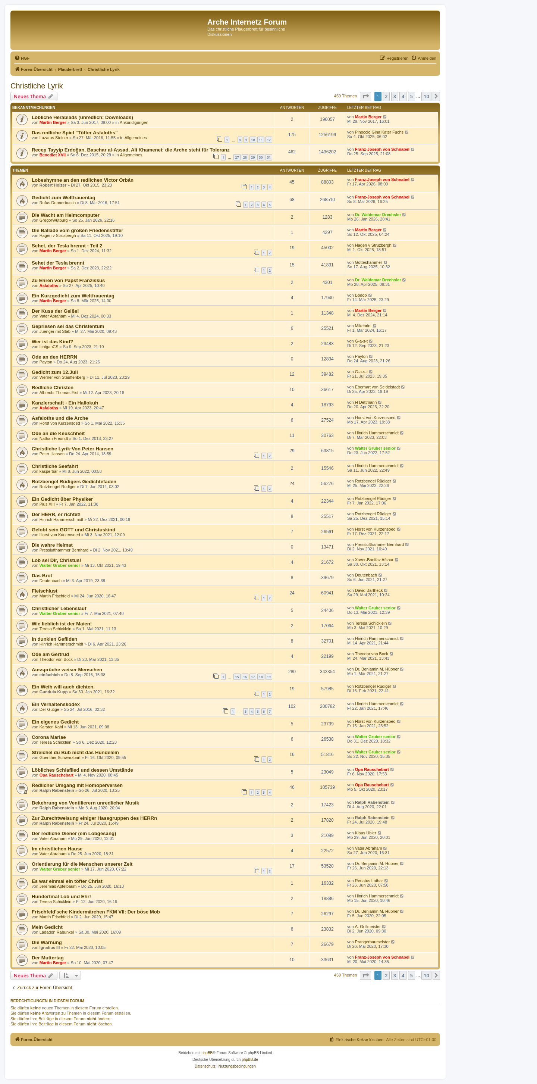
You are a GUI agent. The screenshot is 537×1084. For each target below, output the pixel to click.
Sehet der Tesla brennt (58, 263)
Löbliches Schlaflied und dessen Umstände (82, 770)
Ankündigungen (134, 122)
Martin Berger (53, 122)
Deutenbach (51, 580)
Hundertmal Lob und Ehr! (61, 896)
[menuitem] (21, 58)
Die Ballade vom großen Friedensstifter (77, 230)
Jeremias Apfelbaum (58, 886)
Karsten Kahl (51, 727)
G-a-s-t (361, 341)
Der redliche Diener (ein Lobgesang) (74, 833)
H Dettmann (366, 402)
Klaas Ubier (365, 833)
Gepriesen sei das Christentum (68, 326)
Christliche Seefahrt (55, 466)
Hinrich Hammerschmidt (377, 433)
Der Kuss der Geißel (55, 311)
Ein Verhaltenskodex (56, 704)
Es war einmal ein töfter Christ (67, 881)
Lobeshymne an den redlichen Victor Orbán (83, 180)
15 (237, 676)
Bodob (361, 295)
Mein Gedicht (47, 927)
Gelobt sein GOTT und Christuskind (73, 529)
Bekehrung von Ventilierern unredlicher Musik (85, 803)
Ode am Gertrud (50, 654)
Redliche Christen (52, 387)
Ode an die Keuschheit (58, 433)
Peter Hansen (52, 454)
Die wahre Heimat (52, 545)
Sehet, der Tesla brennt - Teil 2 (67, 246)
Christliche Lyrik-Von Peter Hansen (72, 449)
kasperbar (49, 471)
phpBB (207, 1053)
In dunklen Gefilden (54, 639)
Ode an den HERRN (54, 357)
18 (261, 676)
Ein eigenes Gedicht (55, 722)
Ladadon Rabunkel (57, 932)
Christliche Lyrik (36, 86)
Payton (46, 362)
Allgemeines (136, 137)
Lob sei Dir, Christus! (56, 560)
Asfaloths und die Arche (60, 418)
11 (261, 139)
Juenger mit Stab (55, 331)
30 (261, 157)
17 (253, 676)
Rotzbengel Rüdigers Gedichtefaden (74, 481)
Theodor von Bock (56, 659)
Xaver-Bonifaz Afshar (374, 559)
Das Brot (42, 575)
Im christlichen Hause (57, 849)
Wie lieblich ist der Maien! (62, 624)
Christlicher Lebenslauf (59, 608)
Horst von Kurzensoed (60, 423)
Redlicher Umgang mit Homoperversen (77, 785)
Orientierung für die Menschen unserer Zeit (82, 864)
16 (245, 676)
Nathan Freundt (54, 438)
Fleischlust (44, 591)
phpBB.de (250, 1060)
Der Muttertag (48, 957)
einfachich (50, 674)
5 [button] (411, 96)
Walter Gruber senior (375, 448)
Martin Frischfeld (55, 596)
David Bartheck (369, 590)
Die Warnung (47, 942)
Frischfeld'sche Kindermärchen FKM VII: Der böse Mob (96, 912)
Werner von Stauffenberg (62, 377)
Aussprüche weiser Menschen (67, 669)
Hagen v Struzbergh (58, 235)
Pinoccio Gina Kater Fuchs (379, 132)
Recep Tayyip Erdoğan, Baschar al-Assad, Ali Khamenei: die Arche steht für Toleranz (131, 150)
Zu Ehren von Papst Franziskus (68, 280)
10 (253, 139)
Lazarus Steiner (54, 137)
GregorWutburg (54, 220)
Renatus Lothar (369, 880)
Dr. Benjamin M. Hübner (377, 669)
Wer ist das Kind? (52, 341)
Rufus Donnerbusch (58, 202)
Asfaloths (49, 285)
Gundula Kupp (54, 692)
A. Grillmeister (368, 926)
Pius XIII (47, 504)
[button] (365, 96)
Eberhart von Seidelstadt (377, 387)
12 (269, 139)
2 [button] (386, 96)
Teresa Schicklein (56, 629)
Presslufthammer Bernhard (64, 550)
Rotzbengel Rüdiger (58, 486)
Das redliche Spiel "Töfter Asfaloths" (74, 132)
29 (253, 157)
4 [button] (403, 96)
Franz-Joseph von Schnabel (382, 149)
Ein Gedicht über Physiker (62, 499)
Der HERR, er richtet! (56, 514)
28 (245, 157)
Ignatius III (50, 947)
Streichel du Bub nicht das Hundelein (75, 752)
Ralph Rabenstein (57, 790)
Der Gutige (49, 709)
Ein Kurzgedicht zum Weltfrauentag (73, 296)
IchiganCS (49, 346)
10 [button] (426, 96)
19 (269, 676)
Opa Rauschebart (56, 775)
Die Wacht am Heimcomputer (66, 215)
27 (237, 157)
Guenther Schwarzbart (60, 757)
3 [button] (394, 96)
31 (269, 157)
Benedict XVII (53, 155)
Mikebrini (363, 326)
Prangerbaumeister (372, 942)
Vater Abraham (53, 316)
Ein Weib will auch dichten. (63, 687)
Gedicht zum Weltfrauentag (63, 197)
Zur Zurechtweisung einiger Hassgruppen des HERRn (94, 818)
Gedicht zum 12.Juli (55, 372)
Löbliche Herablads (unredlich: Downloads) (82, 117)
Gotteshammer (368, 262)
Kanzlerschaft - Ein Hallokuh (65, 403)
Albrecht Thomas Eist (59, 392)
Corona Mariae (49, 737)
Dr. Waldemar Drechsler (378, 214)
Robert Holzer (53, 185)
